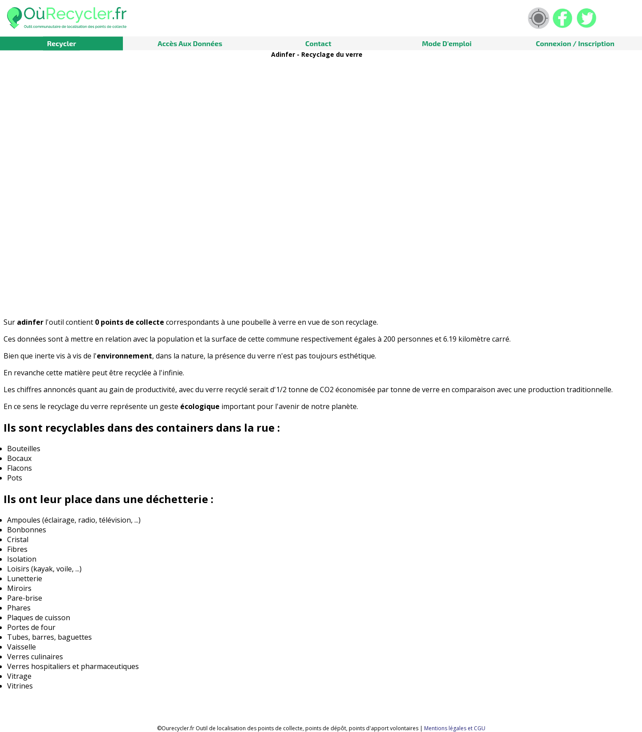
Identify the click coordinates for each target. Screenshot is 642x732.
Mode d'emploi (447, 43)
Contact (318, 43)
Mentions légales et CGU (454, 728)
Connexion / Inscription (575, 43)
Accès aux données (190, 43)
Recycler (61, 43)
